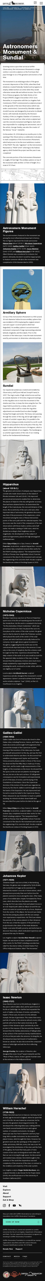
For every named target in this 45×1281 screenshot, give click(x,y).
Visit (5, 1186)
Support (7, 1196)
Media (17, 1256)
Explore (7, 1189)
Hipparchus (7, 243)
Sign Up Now (12, 1222)
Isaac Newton (32, 249)
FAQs (25, 1256)
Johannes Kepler (9, 249)
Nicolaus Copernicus (33, 243)
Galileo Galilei (18, 246)
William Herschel (23, 251)
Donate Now (8, 1249)
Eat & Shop (8, 1200)
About (6, 1193)
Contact (7, 1256)
